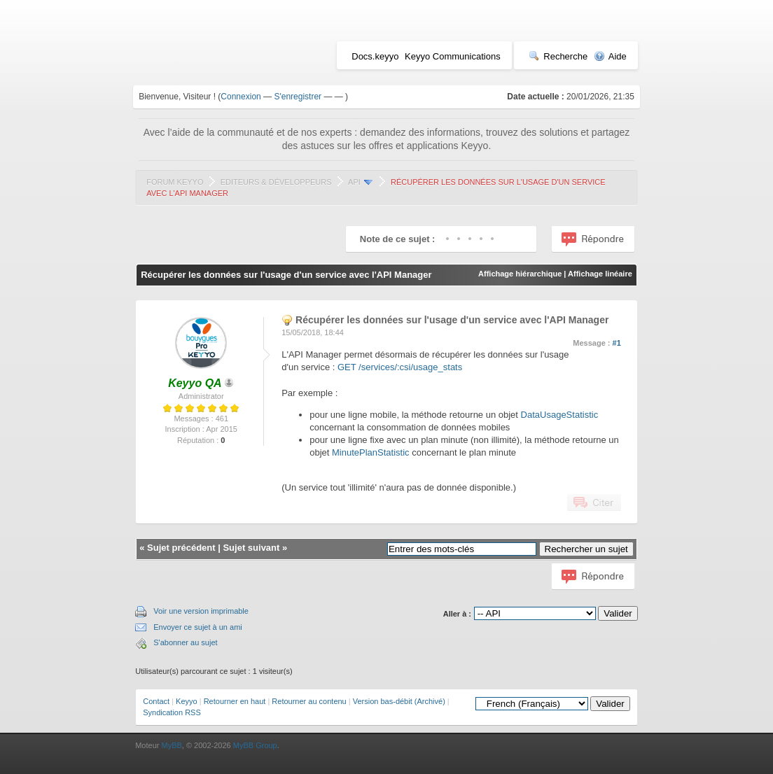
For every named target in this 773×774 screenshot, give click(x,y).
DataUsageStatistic (560, 414)
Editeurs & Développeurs (276, 182)
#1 (617, 343)
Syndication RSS (172, 712)
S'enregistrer (297, 96)
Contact (156, 701)
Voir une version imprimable (201, 611)
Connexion (240, 96)
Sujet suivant (251, 547)
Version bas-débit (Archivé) (399, 701)
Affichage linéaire (600, 273)
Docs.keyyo (374, 56)
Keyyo (186, 701)
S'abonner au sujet (185, 642)
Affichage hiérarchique (520, 273)
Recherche (558, 56)
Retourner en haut (235, 701)
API (354, 182)
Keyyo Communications (453, 56)
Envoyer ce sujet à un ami (197, 627)
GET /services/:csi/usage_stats (399, 367)
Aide (610, 56)
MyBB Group (255, 745)
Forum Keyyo (174, 182)
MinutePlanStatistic (371, 452)
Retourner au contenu (309, 701)
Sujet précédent (181, 547)
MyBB (171, 745)
